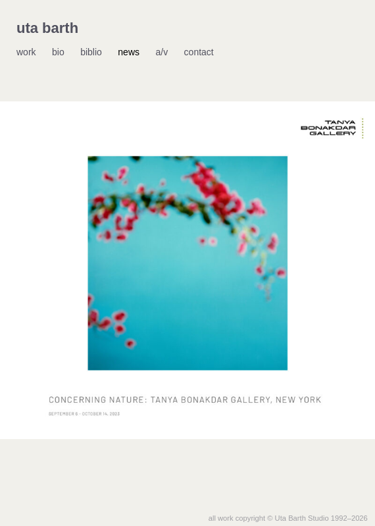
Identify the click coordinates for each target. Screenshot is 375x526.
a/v (161, 52)
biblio (91, 52)
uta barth (47, 28)
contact (199, 52)
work (26, 52)
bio (58, 52)
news (128, 52)
